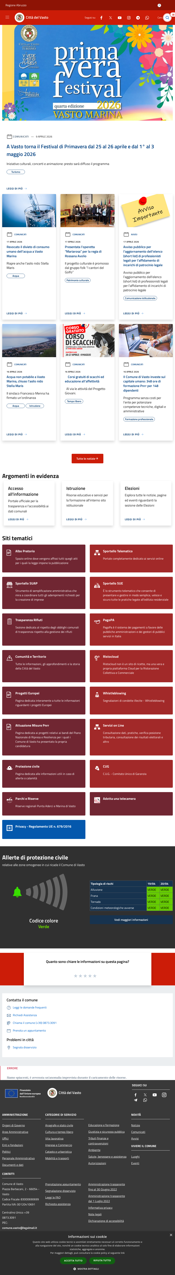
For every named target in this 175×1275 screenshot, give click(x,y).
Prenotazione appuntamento (63, 1184)
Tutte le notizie (87, 458)
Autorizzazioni (97, 1163)
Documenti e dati (12, 1165)
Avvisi (130, 234)
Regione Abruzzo (15, 5)
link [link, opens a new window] (123, 1252)
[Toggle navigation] (7, 17)
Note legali (95, 1214)
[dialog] (87, 1253)
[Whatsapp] (145, 17)
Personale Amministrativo (18, 1158)
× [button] (171, 1235)
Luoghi (135, 1156)
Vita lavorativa (54, 1138)
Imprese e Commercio (58, 1145)
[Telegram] (136, 17)
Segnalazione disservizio (60, 1191)
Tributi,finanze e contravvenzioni (98, 1141)
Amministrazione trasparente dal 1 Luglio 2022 (106, 1198)
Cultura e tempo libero (59, 1132)
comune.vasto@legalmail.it (19, 1228)
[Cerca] (167, 17)
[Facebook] (100, 17)
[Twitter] (109, 17)
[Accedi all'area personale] (159, 5)
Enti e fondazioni (12, 1145)
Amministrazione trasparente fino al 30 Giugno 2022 (106, 1187)
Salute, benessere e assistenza (107, 1156)
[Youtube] (118, 17)
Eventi (135, 1163)
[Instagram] (127, 17)
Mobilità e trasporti (57, 1158)
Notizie (135, 1125)
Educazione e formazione (103, 1125)
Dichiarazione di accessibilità (106, 1221)
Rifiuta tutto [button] (102, 1260)
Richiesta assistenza (58, 1204)
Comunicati (21, 136)
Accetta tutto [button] (73, 1260)
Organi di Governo (13, 1125)
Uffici (5, 1138)
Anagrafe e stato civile (59, 1125)
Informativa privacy (100, 1207)
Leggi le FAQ (53, 1197)
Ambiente (94, 1150)
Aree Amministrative (15, 1132)
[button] (87, 1269)
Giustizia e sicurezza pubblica (106, 1131)
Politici (6, 1151)
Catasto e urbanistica (58, 1151)
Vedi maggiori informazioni (131, 919)
